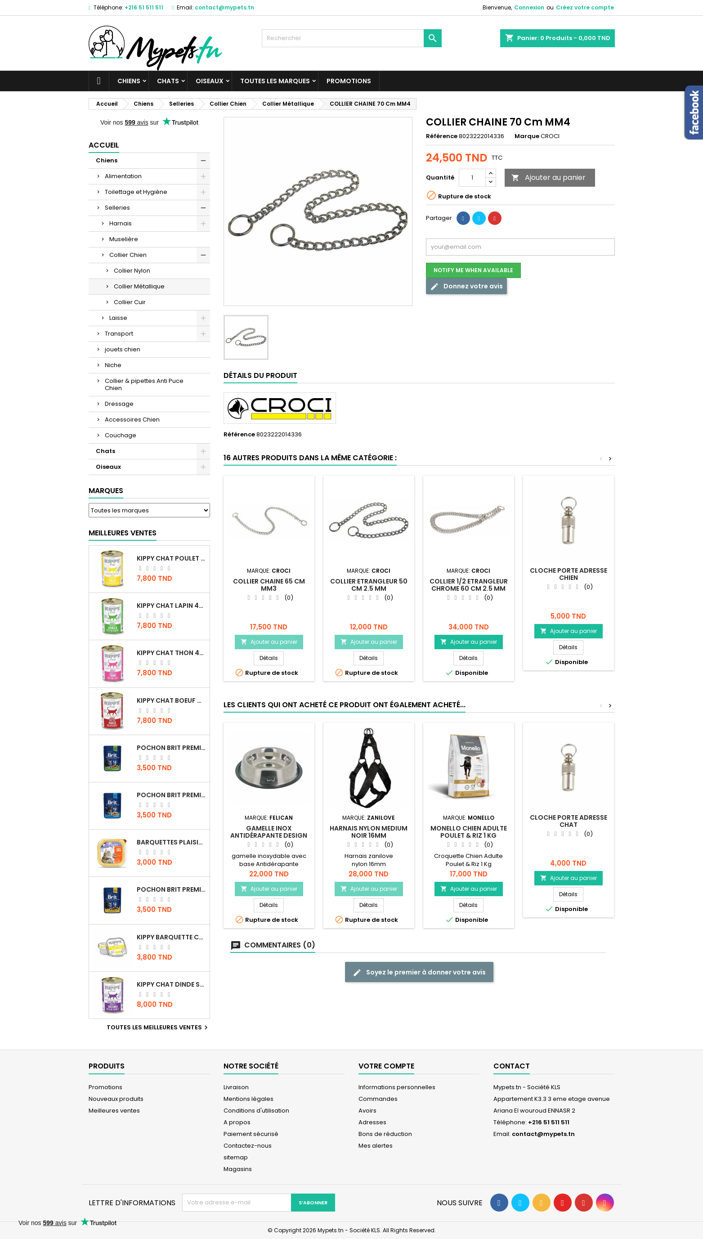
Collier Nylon (132, 270)
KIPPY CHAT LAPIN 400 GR (171, 605)
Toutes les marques (275, 80)
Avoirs (367, 1110)
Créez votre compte (585, 7)
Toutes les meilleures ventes (158, 1028)
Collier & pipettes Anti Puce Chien (144, 384)
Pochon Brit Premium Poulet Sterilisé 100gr (171, 747)
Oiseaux (210, 80)
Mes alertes (375, 1145)
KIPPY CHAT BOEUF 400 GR (171, 700)
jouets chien (122, 349)
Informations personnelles (396, 1087)
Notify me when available (473, 270)
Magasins (238, 1169)
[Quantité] (472, 178)
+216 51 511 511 (144, 7)
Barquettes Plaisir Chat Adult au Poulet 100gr (171, 842)
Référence (441, 136)
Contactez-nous (248, 1145)
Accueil (104, 145)
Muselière (123, 239)
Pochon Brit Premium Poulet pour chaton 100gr (171, 795)
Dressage (119, 404)
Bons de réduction (385, 1134)
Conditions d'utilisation (256, 1110)
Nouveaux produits (116, 1099)
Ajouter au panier (548, 177)
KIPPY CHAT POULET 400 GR (171, 558)
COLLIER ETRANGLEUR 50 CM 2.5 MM (368, 585)
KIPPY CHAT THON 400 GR (171, 652)
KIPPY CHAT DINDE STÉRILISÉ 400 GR (171, 984)
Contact (511, 1066)
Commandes (378, 1099)
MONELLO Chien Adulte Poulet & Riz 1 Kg (468, 832)
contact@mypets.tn (224, 7)
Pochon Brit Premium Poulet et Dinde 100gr (171, 889)
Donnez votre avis (466, 286)
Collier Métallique (139, 286)
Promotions (349, 80)
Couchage (120, 435)
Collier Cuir (130, 302)
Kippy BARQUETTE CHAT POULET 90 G (171, 937)
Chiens (128, 80)
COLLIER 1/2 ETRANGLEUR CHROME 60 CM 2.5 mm (469, 585)
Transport (119, 333)
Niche (113, 365)
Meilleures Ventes (123, 533)
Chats (168, 80)
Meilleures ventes (114, 1110)
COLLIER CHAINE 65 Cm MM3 (269, 585)
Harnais (120, 223)
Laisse (118, 318)
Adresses (372, 1122)
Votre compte (386, 1066)
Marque (527, 136)
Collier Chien (128, 255)
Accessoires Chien (132, 419)
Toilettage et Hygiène (136, 192)
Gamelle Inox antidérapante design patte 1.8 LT (268, 835)
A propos (237, 1122)
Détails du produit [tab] (260, 375)
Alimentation (123, 176)
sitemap (236, 1157)
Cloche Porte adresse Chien (568, 574)
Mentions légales (248, 1099)
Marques (106, 490)
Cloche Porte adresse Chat (568, 821)
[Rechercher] (352, 38)
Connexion (529, 7)
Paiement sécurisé (251, 1134)
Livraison (236, 1087)
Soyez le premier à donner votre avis (419, 972)
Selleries (117, 207)
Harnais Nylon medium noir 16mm (368, 832)
